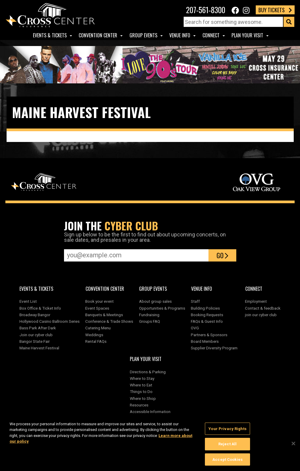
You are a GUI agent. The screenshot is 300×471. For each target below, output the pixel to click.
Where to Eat (141, 385)
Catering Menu (98, 327)
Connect (211, 35)
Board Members (205, 341)
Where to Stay (142, 378)
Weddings (94, 334)
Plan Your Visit (247, 35)
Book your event (99, 301)
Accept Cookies (227, 462)
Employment (256, 301)
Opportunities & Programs (162, 308)
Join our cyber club (36, 334)
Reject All (227, 446)
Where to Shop (143, 398)
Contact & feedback (263, 308)
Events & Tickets (50, 35)
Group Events (143, 35)
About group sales (155, 301)
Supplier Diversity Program (215, 347)
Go (222, 255)
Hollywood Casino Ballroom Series (49, 321)
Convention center (98, 35)
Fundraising (149, 314)
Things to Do (141, 391)
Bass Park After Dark (37, 327)
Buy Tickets (275, 10)
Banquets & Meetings (104, 314)
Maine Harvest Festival (39, 347)
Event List (28, 301)
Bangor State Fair (34, 341)
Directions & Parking (148, 371)
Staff (195, 301)
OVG (195, 327)
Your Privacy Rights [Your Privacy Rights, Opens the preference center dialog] (227, 431)
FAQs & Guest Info (207, 321)
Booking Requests (207, 314)
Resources (139, 405)
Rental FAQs (95, 341)
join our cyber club (261, 314)
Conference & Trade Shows (109, 321)
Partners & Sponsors (209, 334)
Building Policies (205, 308)
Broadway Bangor (34, 314)
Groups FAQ (149, 321)
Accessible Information (150, 411)
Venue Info (179, 35)
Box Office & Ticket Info (40, 308)
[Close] (293, 445)
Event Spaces (97, 308)
